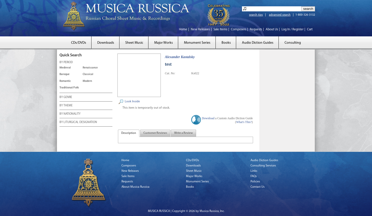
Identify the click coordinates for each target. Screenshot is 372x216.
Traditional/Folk (69, 87)
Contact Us (258, 186)
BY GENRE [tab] (65, 97)
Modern (87, 81)
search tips (256, 14)
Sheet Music (134, 43)
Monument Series (197, 43)
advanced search (280, 14)
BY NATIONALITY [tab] (69, 114)
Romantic (65, 81)
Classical (88, 74)
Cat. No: (170, 73)
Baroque (64, 74)
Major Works (163, 43)
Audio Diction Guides (257, 43)
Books (226, 43)
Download (208, 118)
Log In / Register (292, 29)
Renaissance (90, 67)
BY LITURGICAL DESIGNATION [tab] (78, 123)
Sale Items (220, 29)
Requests (256, 29)
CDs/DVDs (78, 43)
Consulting (293, 43)
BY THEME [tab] (66, 106)
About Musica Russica (135, 186)
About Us (272, 29)
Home (183, 29)
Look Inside (132, 101)
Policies (255, 181)
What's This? (244, 122)
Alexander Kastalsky (180, 57)
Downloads (105, 43)
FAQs (254, 176)
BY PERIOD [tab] (66, 63)
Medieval (65, 67)
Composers (238, 29)
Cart (310, 29)
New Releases (200, 29)
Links (254, 171)
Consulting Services (263, 165)
